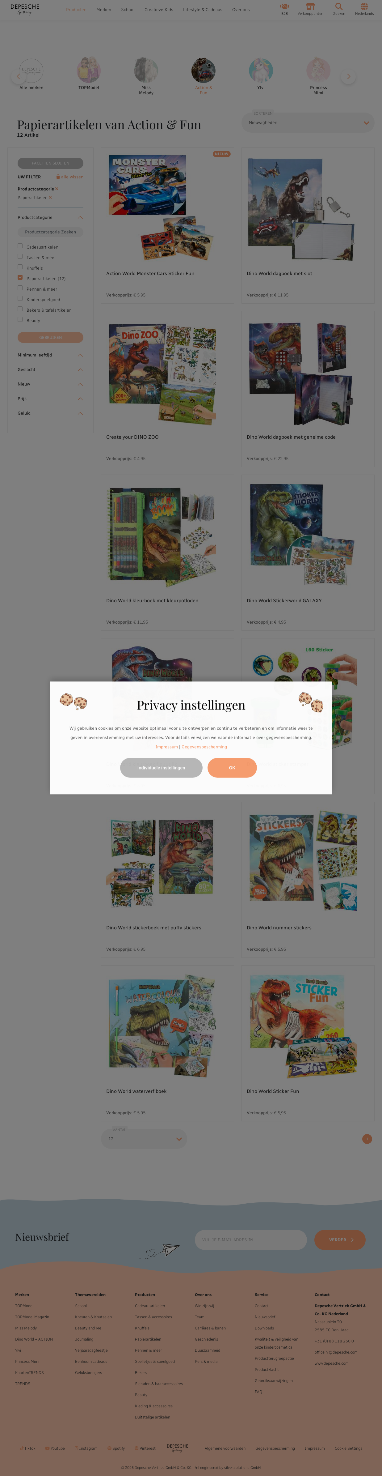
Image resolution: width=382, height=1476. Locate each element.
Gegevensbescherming (204, 746)
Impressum (166, 746)
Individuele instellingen (161, 768)
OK (232, 768)
